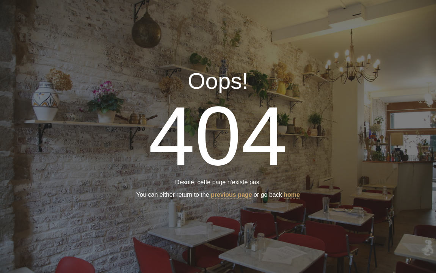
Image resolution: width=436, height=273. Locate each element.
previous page (231, 195)
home (292, 195)
